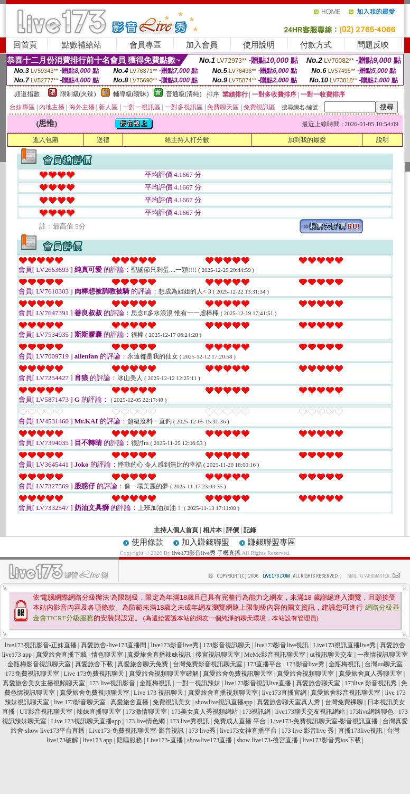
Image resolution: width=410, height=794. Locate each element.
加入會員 (202, 45)
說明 (382, 140)
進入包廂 (45, 140)
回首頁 (25, 45)
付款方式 (316, 45)
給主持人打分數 (187, 140)
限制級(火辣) (78, 94)
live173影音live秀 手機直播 (206, 553)
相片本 (212, 530)
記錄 (250, 530)
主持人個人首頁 (176, 530)
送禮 (103, 140)
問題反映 (373, 45)
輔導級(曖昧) (131, 94)
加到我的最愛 (307, 140)
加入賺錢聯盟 (205, 542)
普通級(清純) (184, 94)
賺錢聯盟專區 (271, 542)
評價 (232, 530)
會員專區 (145, 45)
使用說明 (259, 45)
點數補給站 (81, 45)
